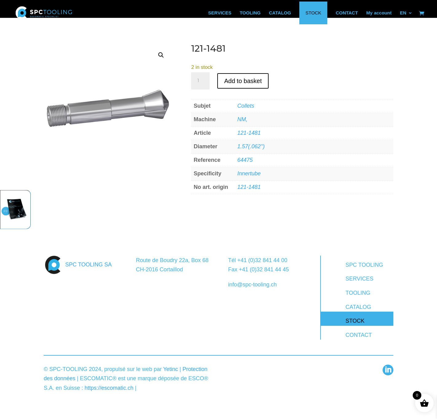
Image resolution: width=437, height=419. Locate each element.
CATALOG (358, 307)
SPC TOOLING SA (88, 264)
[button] (161, 55)
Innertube (249, 173)
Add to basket (243, 81)
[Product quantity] (200, 81)
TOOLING (357, 293)
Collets (245, 106)
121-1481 (249, 133)
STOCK (354, 321)
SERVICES (359, 279)
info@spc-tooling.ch (252, 284)
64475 (245, 160)
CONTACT (358, 335)
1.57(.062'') (251, 146)
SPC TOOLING (364, 265)
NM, (242, 119)
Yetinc (170, 369)
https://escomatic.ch (109, 388)
